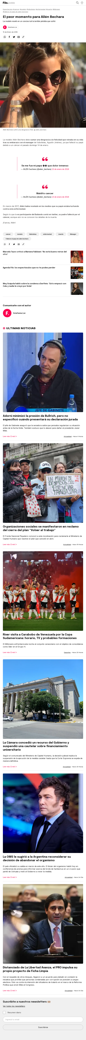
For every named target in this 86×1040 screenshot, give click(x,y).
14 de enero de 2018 (60, 197)
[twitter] (14, 37)
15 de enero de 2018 (60, 169)
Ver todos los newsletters (14, 1006)
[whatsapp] (5, 37)
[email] (18, 37)
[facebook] (9, 37)
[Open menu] (82, 2)
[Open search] (77, 2)
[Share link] (23, 37)
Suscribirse (43, 1027)
